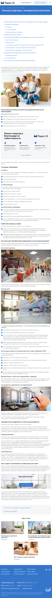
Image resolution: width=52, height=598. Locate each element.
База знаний (16, 7)
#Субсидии (16, 507)
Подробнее (4, 539)
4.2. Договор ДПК (9, 42)
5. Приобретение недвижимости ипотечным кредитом (20, 52)
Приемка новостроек (19, 571)
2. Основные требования (11, 24)
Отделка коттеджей (32, 574)
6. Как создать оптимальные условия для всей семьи (19, 60)
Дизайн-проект (18, 569)
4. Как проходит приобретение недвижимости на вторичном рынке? (24, 37)
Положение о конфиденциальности (10, 588)
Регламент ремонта (19, 574)
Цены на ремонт (5, 571)
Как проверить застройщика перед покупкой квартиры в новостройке (39, 536)
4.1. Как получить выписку (11, 40)
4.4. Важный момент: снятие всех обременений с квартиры (20, 47)
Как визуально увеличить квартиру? (9, 536)
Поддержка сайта (27, 588)
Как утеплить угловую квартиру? (24, 557)
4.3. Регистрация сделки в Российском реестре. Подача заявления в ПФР (24, 45)
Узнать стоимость (26, 485)
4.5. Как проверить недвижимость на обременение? (18, 50)
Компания (9, 7)
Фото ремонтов (5, 574)
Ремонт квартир (31, 569)
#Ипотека (9, 507)
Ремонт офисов (31, 571)
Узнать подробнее (26, 155)
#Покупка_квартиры (25, 507)
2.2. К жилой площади (10, 29)
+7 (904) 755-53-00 (26, 2)
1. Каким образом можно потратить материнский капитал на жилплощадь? (26, 22)
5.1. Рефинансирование (11, 55)
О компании (4, 569)
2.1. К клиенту (8, 27)
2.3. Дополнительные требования (13, 32)
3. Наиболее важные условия (12, 34)
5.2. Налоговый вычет (10, 58)
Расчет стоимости (40, 2)
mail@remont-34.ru (9, 585)
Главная (3, 7)
